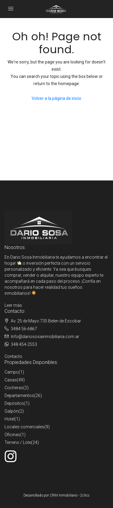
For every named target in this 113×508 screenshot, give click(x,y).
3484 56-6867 (24, 328)
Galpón (11, 411)
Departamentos (19, 395)
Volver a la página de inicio (56, 98)
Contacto (13, 356)
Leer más (13, 305)
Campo (12, 372)
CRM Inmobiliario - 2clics (69, 495)
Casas (11, 379)
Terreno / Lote (18, 442)
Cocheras (14, 387)
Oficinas (12, 434)
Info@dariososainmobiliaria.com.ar (45, 336)
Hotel (9, 419)
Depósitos (14, 403)
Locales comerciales (24, 426)
